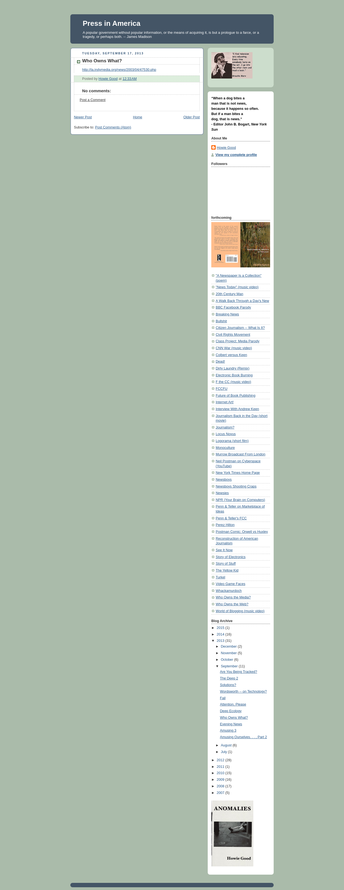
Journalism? (225, 427)
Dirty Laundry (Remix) (232, 368)
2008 (221, 786)
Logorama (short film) (232, 441)
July (224, 752)
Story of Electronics (231, 557)
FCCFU (222, 389)
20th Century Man (229, 294)
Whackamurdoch (229, 591)
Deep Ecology (231, 711)
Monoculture (225, 448)
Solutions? (228, 685)
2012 (221, 760)
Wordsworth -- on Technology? (243, 691)
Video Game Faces (230, 584)
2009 (221, 780)
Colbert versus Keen (231, 355)
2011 (221, 767)
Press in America (111, 23)
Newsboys (224, 480)
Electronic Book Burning (234, 375)
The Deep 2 (229, 678)
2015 (221, 628)
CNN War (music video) (234, 348)
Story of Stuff (226, 564)
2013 (221, 641)
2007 (221, 793)
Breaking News (227, 314)
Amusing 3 (228, 730)
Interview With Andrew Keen (237, 409)
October (227, 660)
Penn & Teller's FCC (231, 518)
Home (137, 117)
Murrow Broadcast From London (240, 454)
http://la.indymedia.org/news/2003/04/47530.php (119, 70)
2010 (221, 773)
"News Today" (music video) (237, 287)
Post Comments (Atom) (113, 127)
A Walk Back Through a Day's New (242, 301)
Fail (223, 698)
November (229, 653)
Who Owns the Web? (232, 604)
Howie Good (226, 148)
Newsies (222, 493)
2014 (221, 634)
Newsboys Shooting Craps (236, 486)
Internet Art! (225, 402)
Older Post (191, 117)
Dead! (220, 361)
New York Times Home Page (238, 473)
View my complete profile (236, 155)
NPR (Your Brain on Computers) (240, 500)
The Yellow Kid (227, 570)
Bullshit (221, 321)
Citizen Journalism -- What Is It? (240, 328)
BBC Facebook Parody (233, 307)
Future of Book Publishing (235, 396)
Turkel (220, 577)
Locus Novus (226, 434)
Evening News (231, 724)
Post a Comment (93, 100)
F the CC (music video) (233, 382)
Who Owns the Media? (233, 597)
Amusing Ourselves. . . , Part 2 (243, 737)
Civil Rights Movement (233, 335)
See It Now (224, 550)
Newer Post (83, 117)
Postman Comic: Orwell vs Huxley (242, 532)
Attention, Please (233, 704)
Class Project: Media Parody (237, 341)
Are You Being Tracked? (238, 672)
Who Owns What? (234, 718)
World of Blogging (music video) (240, 611)
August (227, 745)
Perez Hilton (225, 525)
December (229, 646)
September (230, 666)
